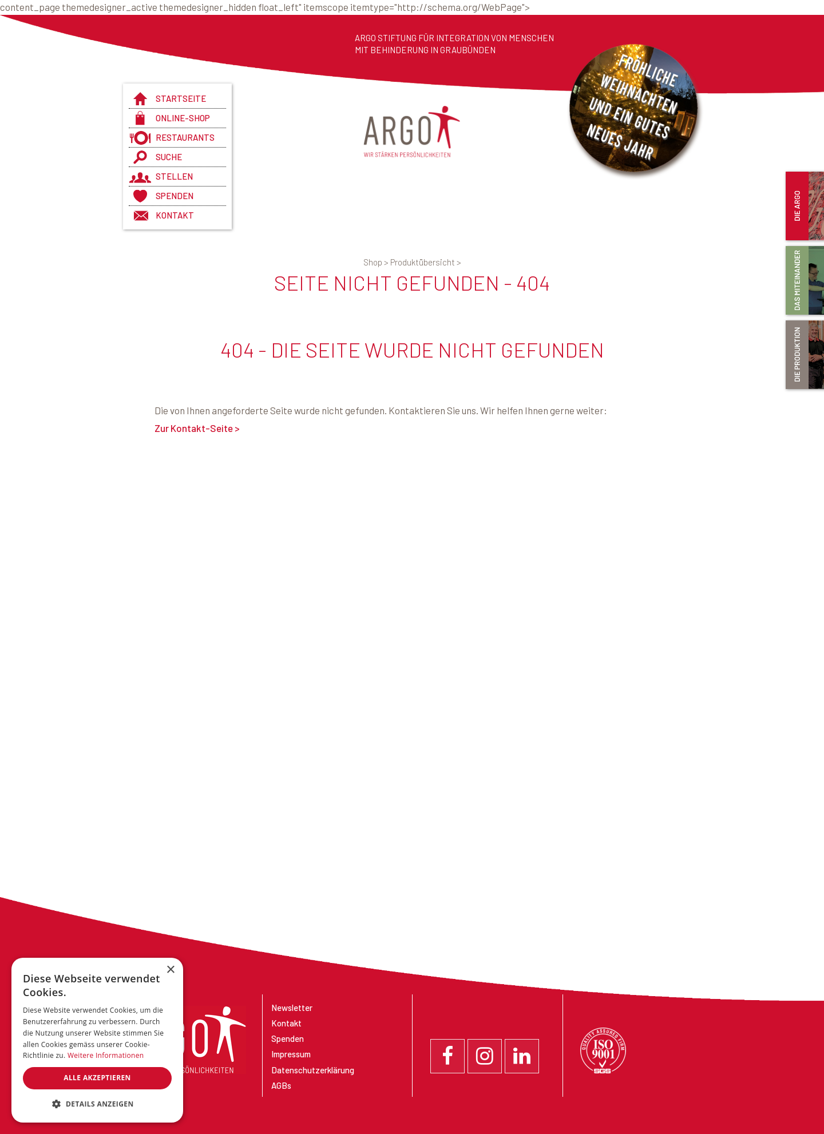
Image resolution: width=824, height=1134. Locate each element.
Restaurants (185, 137)
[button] (97, 1104)
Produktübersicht (425, 262)
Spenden (174, 196)
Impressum (291, 1054)
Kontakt (175, 215)
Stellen (174, 176)
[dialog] (97, 1040)
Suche (169, 157)
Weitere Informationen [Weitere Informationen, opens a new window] (106, 1055)
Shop (376, 262)
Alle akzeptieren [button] (97, 1078)
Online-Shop (183, 118)
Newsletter (291, 1007)
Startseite (181, 98)
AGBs (281, 1085)
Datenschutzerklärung (312, 1070)
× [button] (170, 970)
